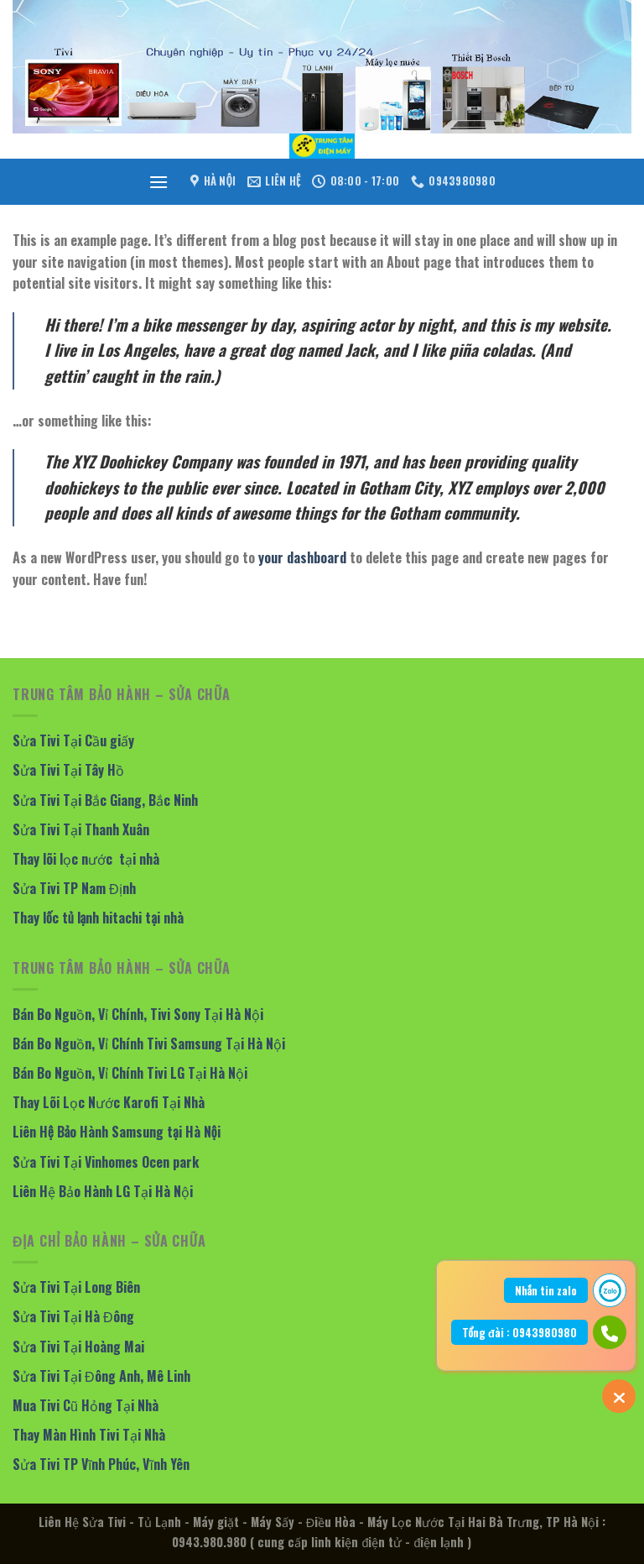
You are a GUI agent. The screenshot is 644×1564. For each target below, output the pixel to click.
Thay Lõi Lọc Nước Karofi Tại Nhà (109, 1102)
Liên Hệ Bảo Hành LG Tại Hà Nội (103, 1191)
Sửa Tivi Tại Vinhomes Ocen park (106, 1162)
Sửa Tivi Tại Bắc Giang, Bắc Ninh (105, 800)
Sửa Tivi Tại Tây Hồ (68, 770)
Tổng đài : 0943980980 (519, 1332)
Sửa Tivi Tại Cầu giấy (73, 740)
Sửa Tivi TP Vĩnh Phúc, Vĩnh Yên (101, 1464)
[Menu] (158, 181)
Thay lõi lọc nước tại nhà (86, 859)
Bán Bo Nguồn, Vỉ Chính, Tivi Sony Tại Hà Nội (138, 1014)
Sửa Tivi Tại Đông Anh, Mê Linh (101, 1376)
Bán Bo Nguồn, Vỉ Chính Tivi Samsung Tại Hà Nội (149, 1043)
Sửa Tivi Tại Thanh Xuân (81, 829)
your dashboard (302, 557)
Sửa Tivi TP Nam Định (74, 888)
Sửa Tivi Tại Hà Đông (73, 1316)
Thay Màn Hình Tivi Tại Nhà (89, 1435)
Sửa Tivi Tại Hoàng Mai (78, 1346)
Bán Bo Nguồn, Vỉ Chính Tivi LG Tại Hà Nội (130, 1073)
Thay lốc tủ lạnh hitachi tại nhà (98, 918)
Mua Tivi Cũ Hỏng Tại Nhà (85, 1405)
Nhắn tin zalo (546, 1290)
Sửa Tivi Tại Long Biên (76, 1287)
